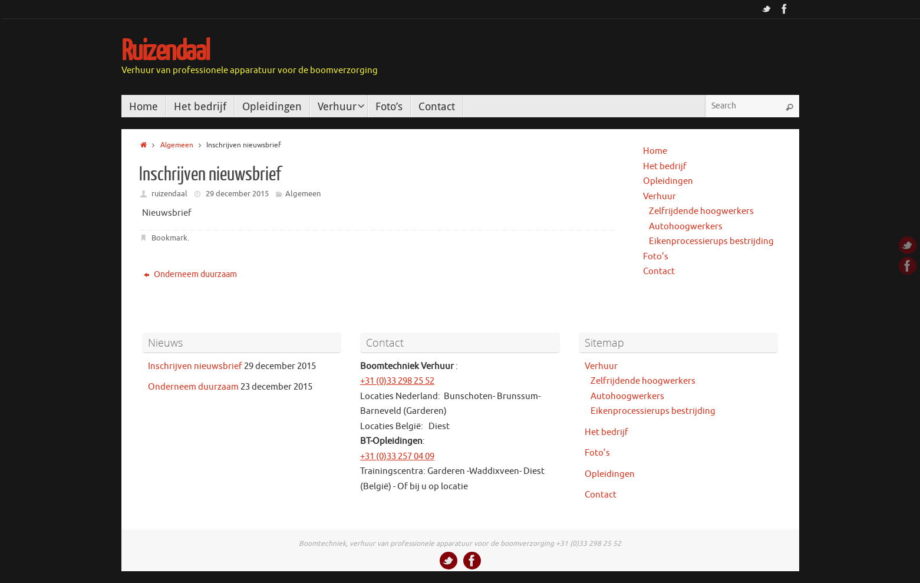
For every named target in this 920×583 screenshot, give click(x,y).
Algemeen (176, 145)
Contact (659, 271)
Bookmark (169, 238)
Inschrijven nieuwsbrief (195, 366)
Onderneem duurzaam (190, 274)
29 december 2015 (237, 194)
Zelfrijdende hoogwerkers (701, 211)
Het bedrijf (665, 166)
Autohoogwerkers (686, 226)
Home (655, 151)
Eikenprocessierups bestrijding (711, 241)
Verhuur (659, 196)
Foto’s (655, 256)
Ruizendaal (165, 51)
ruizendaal (169, 194)
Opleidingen (668, 181)
